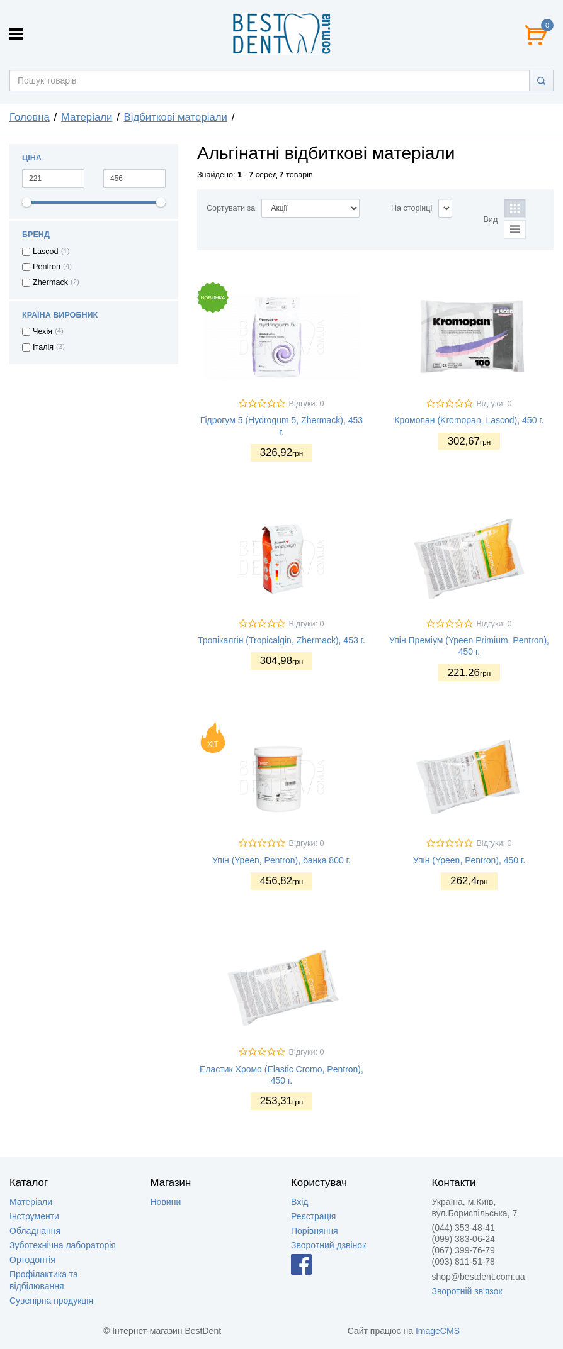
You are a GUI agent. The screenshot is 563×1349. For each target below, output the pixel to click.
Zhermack (50, 282)
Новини (166, 1202)
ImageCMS (438, 1331)
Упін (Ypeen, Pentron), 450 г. (469, 860)
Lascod (46, 251)
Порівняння (314, 1231)
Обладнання (34, 1231)
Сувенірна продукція (51, 1301)
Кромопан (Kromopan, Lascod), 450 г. (468, 420)
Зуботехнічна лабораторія (62, 1245)
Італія (43, 347)
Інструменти (34, 1216)
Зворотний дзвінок (328, 1245)
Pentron (46, 266)
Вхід (299, 1202)
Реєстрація (313, 1216)
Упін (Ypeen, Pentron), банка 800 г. (281, 860)
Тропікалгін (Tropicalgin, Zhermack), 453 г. (281, 640)
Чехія (42, 331)
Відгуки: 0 (306, 403)
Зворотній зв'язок (467, 1291)
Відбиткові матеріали (175, 117)
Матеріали (87, 117)
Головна (29, 117)
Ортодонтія (32, 1260)
